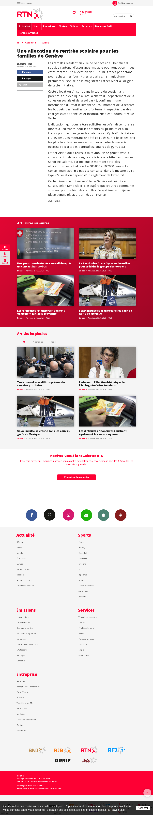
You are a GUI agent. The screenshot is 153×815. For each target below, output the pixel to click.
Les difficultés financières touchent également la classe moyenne (41, 312)
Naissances (21, 639)
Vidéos (74, 26)
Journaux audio (23, 569)
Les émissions (23, 617)
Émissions (49, 26)
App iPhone (103, 515)
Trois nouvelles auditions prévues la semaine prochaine (41, 383)
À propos (21, 681)
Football (82, 542)
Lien (23, 84)
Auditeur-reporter (122, 3)
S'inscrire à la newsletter (76, 477)
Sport (36, 26)
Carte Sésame (23, 692)
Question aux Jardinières (27, 644)
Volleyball (82, 558)
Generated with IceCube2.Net (48, 788)
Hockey (81, 547)
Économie (21, 558)
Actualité (24, 26)
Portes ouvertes (28, 32)
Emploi (81, 650)
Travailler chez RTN (25, 703)
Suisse (45, 42)
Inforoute (82, 644)
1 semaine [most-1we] (38, 342)
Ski (79, 569)
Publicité (20, 697)
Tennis (81, 580)
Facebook (31, 515)
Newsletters (86, 515)
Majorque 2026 (103, 26)
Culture (20, 564)
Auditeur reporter (25, 580)
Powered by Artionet (25, 788)
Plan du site (52, 781)
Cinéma (81, 622)
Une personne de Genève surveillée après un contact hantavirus (44, 265)
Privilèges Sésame (86, 628)
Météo (81, 633)
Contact (20, 725)
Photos (63, 26)
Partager (25, 72)
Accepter (143, 808)
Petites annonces (86, 639)
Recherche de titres (25, 628)
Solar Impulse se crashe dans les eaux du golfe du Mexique (105, 312)
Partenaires (22, 708)
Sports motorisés (85, 586)
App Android (120, 515)
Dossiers (20, 575)
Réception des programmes (29, 687)
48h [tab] (23, 342)
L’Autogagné (22, 650)
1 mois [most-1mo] (52, 342)
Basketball (82, 553)
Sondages (21, 655)
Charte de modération (26, 719)
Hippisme (82, 575)
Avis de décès (84, 655)
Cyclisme (82, 564)
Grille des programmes (27, 633)
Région (20, 542)
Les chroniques (23, 622)
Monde (20, 553)
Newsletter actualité (25, 586)
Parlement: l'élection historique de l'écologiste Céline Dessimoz (102, 383)
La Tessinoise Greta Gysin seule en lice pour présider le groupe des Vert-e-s (104, 265)
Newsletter (21, 730)
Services (87, 26)
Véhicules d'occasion (87, 617)
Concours (21, 661)
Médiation (21, 714)
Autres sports (84, 591)
